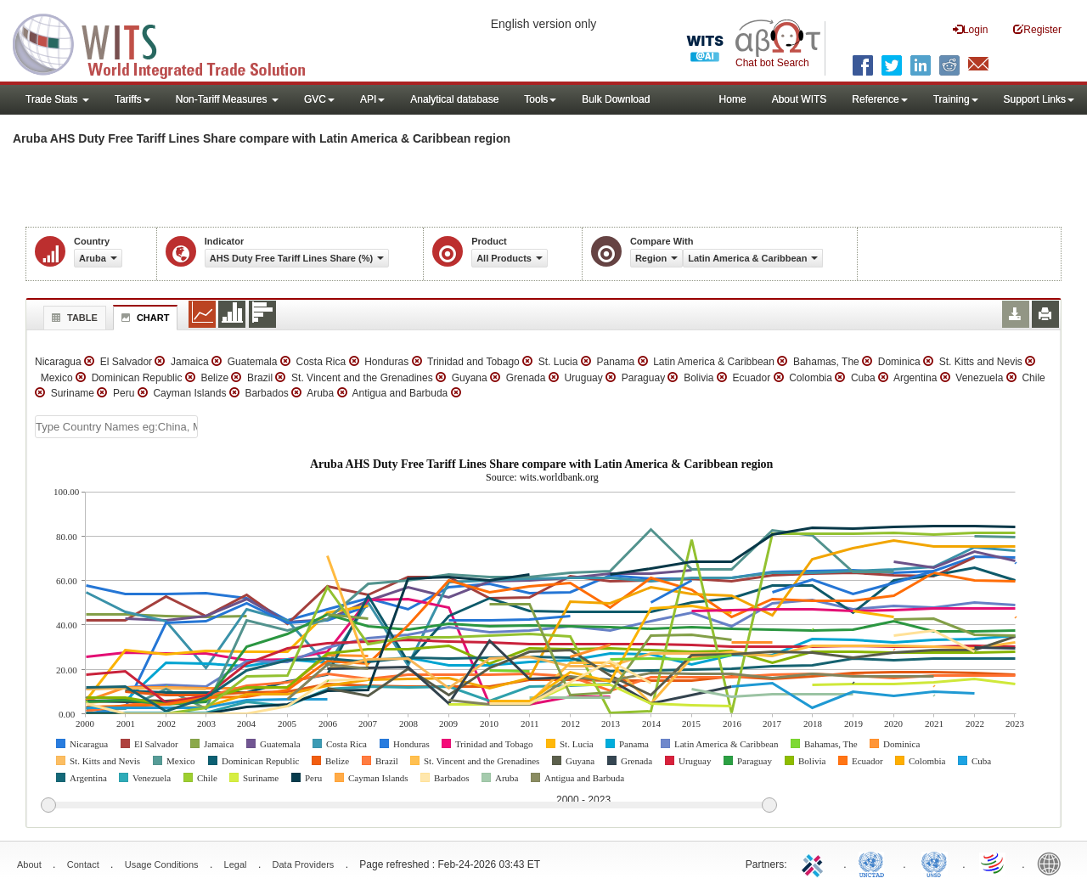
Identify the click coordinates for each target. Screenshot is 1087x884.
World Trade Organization (994, 863)
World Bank (1053, 863)
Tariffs (132, 99)
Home (732, 99)
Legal (235, 864)
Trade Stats (57, 99)
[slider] (408, 806)
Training (955, 99)
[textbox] (116, 426)
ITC (815, 863)
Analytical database (454, 99)
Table (73, 317)
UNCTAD (875, 863)
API (372, 99)
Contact (83, 864)
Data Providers (304, 864)
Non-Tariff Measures (227, 99)
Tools (540, 99)
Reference (879, 99)
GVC (319, 99)
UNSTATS (934, 863)
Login (970, 29)
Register (1037, 29)
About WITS (799, 99)
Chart (143, 317)
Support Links (1039, 99)
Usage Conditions (162, 864)
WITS (170, 42)
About (29, 864)
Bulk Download (616, 99)
